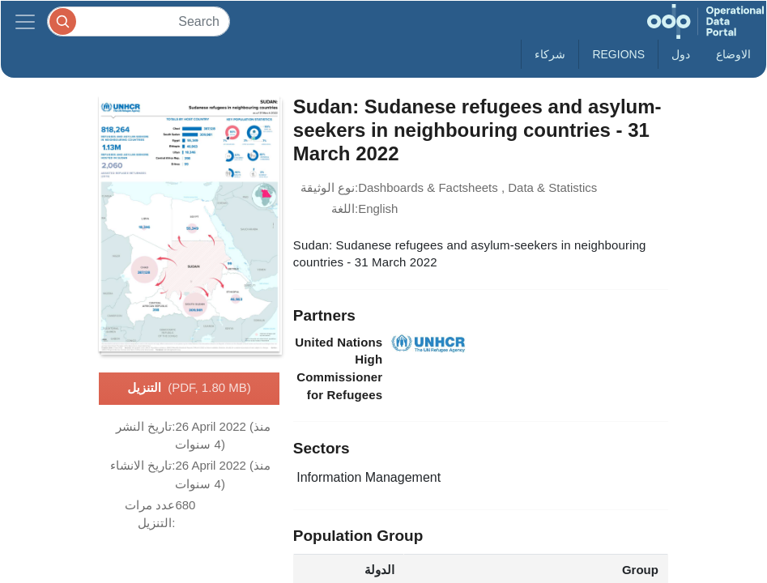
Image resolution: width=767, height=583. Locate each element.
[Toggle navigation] (25, 21)
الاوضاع (733, 54)
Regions (618, 54)
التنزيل (188, 388)
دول (680, 54)
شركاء (550, 54)
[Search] (138, 21)
